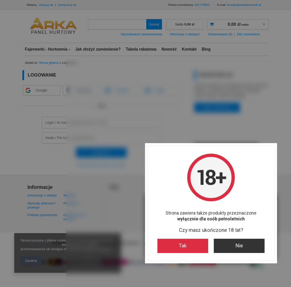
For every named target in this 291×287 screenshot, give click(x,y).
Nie (173, 187)
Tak (117, 187)
